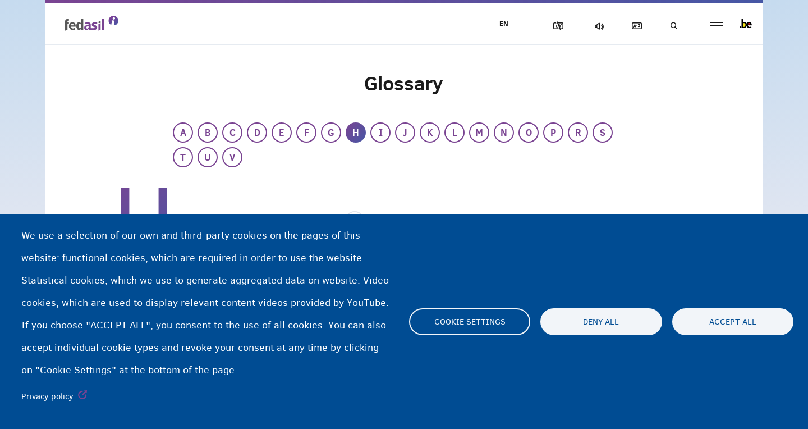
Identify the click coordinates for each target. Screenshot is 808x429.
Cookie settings (470, 321)
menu (716, 24)
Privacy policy (47, 396)
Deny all (601, 321)
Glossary (634, 26)
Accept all (732, 321)
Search (673, 26)
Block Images (556, 26)
